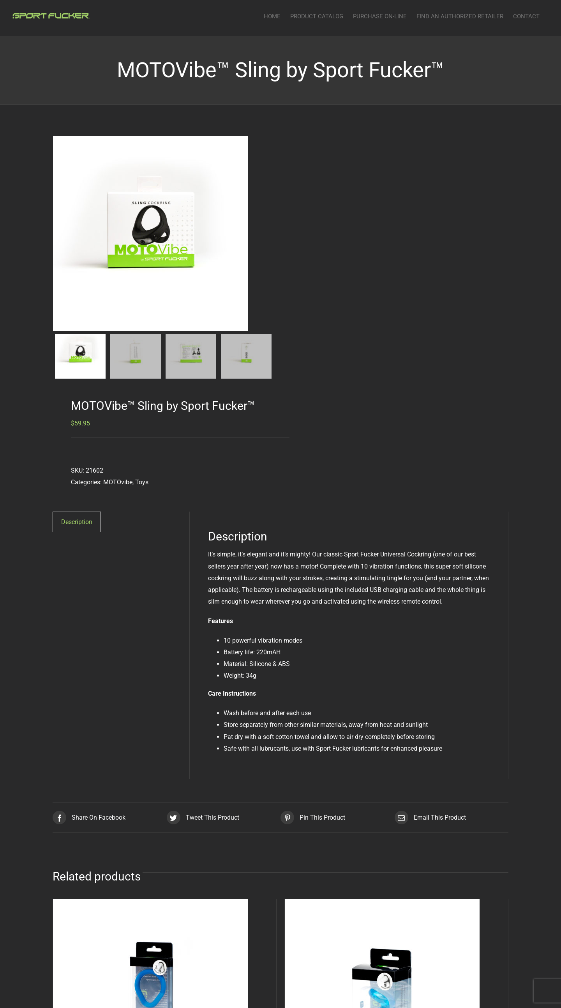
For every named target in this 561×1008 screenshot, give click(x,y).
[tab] (77, 522)
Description (76, 522)
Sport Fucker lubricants (347, 748)
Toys (141, 482)
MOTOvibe (117, 482)
